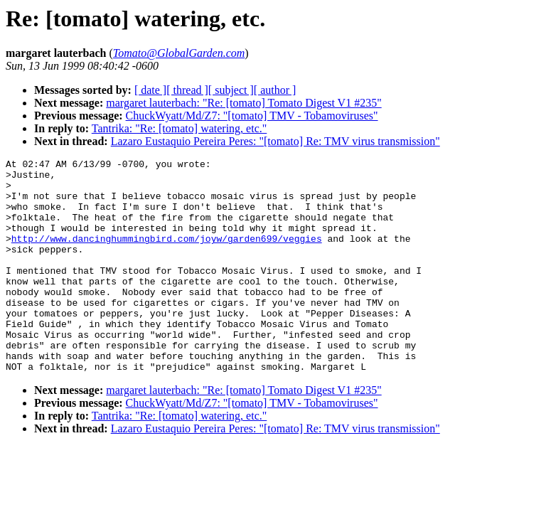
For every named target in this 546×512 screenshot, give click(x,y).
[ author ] (275, 90)
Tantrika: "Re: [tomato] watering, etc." (179, 128)
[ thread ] (187, 90)
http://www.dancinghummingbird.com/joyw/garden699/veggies (166, 255)
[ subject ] (231, 90)
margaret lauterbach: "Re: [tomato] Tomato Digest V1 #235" (243, 103)
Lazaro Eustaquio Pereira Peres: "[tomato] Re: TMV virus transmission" (275, 141)
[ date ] (150, 90)
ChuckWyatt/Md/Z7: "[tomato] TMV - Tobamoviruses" (252, 116)
